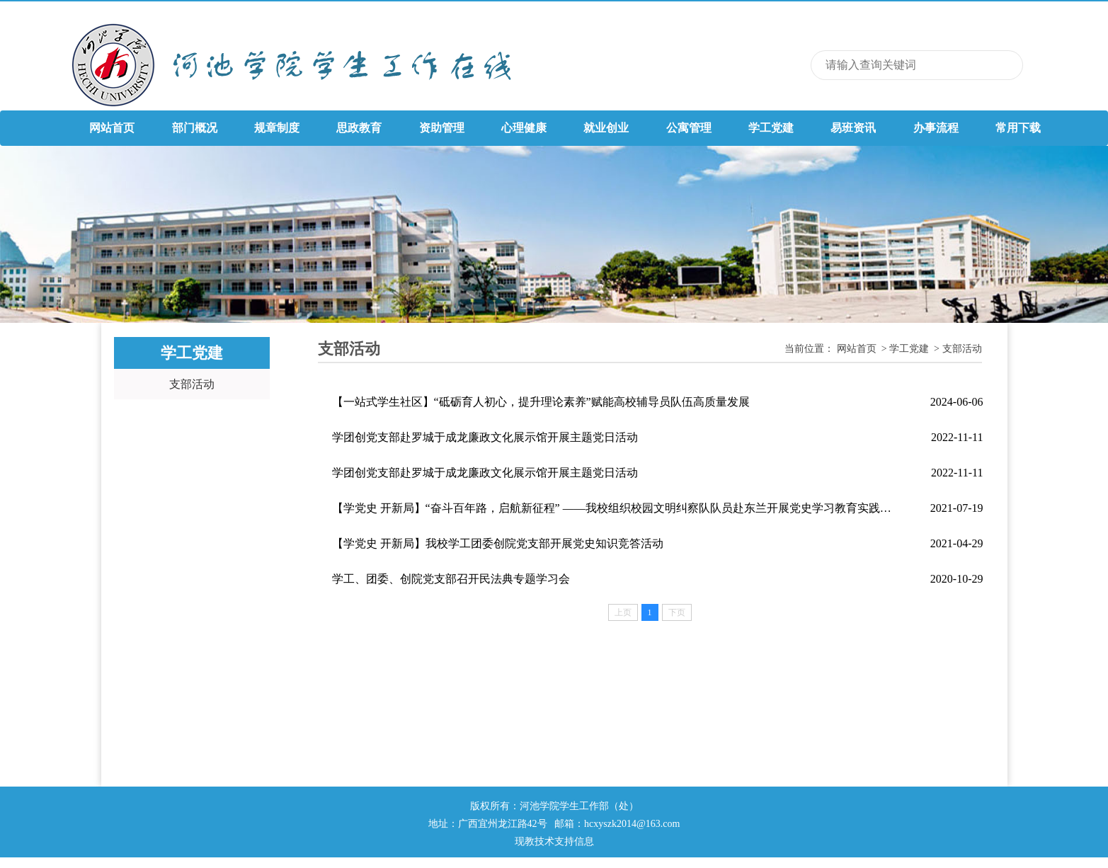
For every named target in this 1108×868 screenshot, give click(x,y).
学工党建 (771, 128)
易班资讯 (853, 128)
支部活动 (192, 384)
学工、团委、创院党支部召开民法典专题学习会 (451, 579)
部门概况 (194, 128)
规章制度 (276, 128)
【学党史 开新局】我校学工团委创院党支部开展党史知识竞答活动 (497, 543)
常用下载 (1018, 128)
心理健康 (524, 128)
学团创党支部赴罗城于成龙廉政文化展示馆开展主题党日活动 (485, 437)
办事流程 (936, 128)
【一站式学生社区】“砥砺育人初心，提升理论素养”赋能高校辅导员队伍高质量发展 (541, 402)
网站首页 (112, 128)
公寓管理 (689, 128)
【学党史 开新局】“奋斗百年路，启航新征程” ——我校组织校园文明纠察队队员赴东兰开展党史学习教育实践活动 (615, 508)
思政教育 (359, 128)
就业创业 (606, 128)
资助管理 (441, 128)
